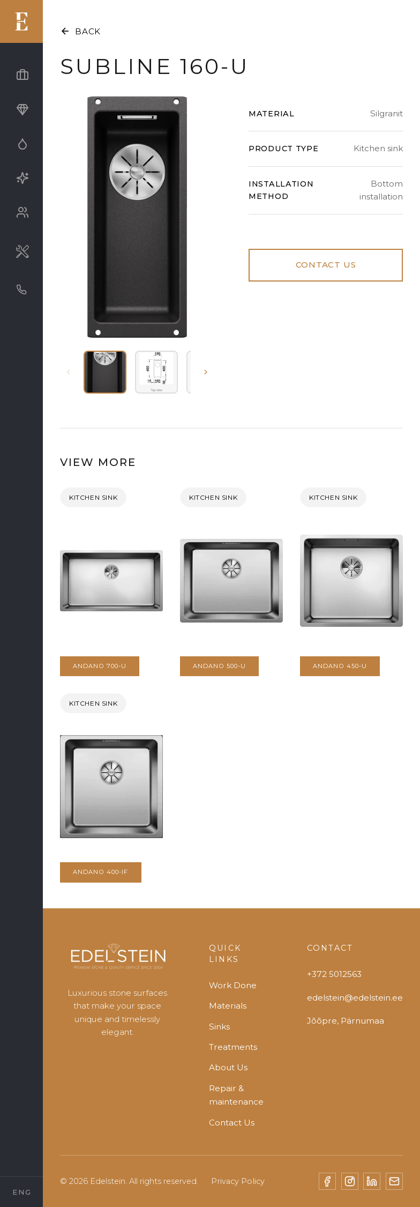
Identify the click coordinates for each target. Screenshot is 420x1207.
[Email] (394, 1181)
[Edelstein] (117, 961)
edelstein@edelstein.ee (355, 998)
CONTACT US (326, 265)
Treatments (233, 1047)
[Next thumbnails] (205, 372)
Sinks (219, 1026)
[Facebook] (327, 1181)
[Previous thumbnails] (68, 372)
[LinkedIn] (371, 1181)
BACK (80, 31)
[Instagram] (349, 1181)
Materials (227, 1006)
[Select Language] (21, 1192)
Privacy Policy (238, 1181)
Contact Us (231, 1122)
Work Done (233, 985)
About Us (228, 1067)
